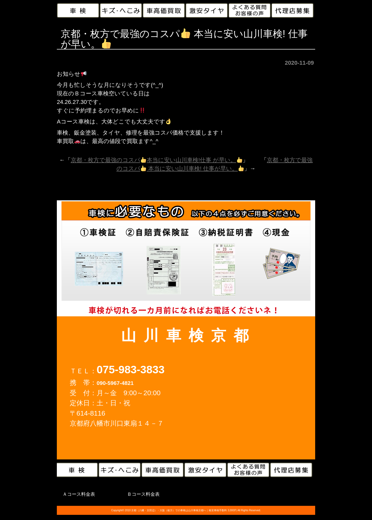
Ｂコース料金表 (143, 494)
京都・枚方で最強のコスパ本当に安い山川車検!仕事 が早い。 (156, 160)
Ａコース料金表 (79, 494)
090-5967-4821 (115, 383)
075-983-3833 (131, 370)
